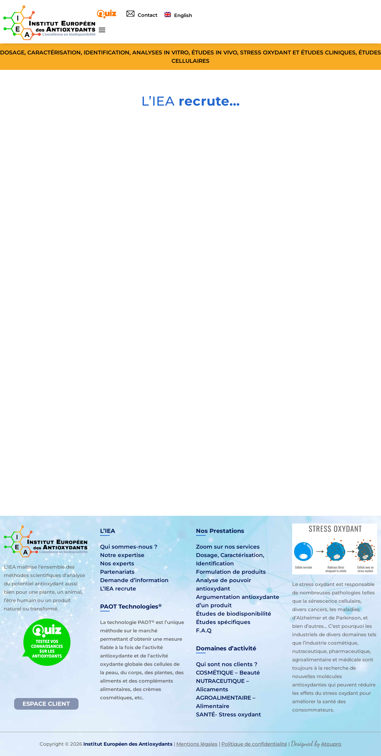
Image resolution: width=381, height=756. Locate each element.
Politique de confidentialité (254, 744)
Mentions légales (197, 744)
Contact (141, 15)
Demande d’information (134, 580)
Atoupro (331, 744)
